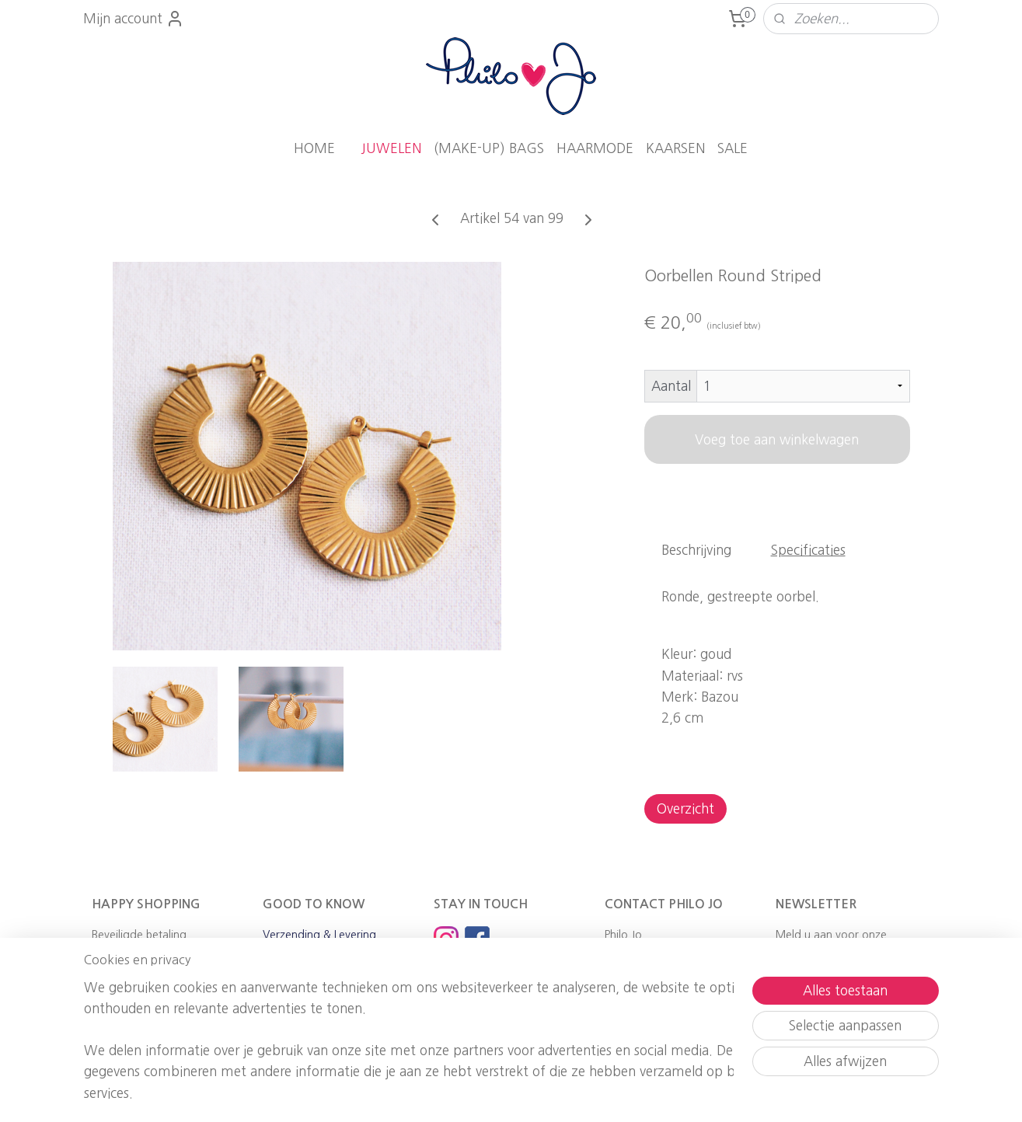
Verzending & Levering (319, 934)
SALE (732, 148)
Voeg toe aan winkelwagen (777, 439)
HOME (314, 148)
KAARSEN (675, 148)
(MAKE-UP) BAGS (489, 148)
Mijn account (133, 18)
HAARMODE (594, 148)
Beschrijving (696, 549)
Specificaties (807, 549)
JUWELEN (391, 148)
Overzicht (684, 808)
